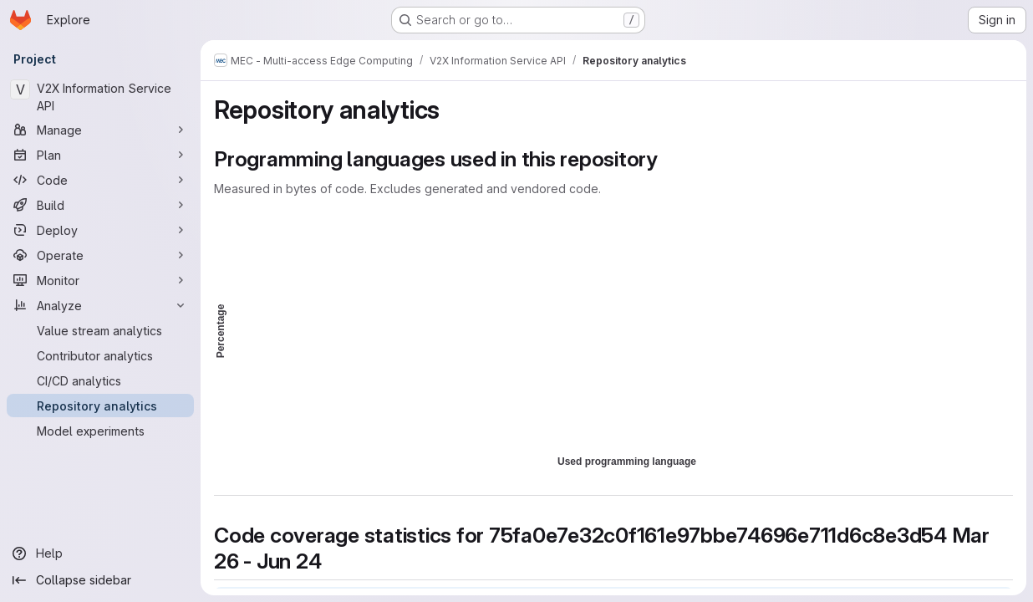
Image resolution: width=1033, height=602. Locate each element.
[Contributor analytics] (100, 355)
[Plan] (100, 154)
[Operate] (100, 255)
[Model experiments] (100, 430)
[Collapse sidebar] (100, 580)
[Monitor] (100, 280)
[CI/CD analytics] (100, 380)
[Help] (100, 553)
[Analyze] (100, 305)
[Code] (100, 179)
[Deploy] (100, 230)
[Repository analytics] (100, 405)
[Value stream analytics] (100, 330)
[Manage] (100, 129)
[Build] (100, 205)
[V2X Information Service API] (100, 97)
